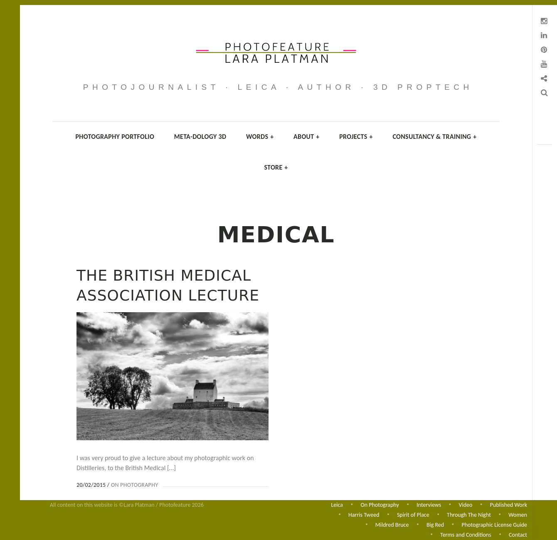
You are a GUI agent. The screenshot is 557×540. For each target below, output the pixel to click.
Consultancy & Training (434, 137)
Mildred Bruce (392, 524)
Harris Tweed (363, 514)
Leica (337, 503)
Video (466, 503)
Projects (356, 137)
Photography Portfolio (115, 137)
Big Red (435, 524)
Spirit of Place (413, 514)
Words (260, 137)
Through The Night (469, 514)
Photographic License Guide (494, 524)
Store (276, 167)
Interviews (429, 503)
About (306, 137)
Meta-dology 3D (200, 137)
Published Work (508, 503)
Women (517, 514)
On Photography (134, 484)
